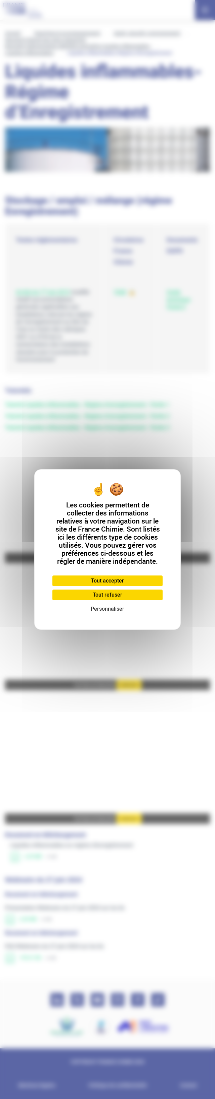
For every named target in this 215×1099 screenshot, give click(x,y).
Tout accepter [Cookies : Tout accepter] (107, 580)
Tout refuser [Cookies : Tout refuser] (107, 595)
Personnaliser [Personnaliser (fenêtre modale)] (107, 609)
